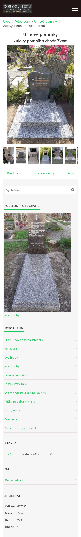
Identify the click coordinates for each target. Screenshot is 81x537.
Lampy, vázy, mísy (15, 384)
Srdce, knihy (12, 410)
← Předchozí (12, 173)
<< (9, 454)
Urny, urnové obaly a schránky (23, 340)
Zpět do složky (44, 173)
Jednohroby (11, 315)
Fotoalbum (22, 21)
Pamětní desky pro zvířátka (21, 428)
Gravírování (11, 419)
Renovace (10, 349)
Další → (72, 173)
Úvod (7, 21)
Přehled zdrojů (13, 480)
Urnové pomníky (46, 21)
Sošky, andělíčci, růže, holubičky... (25, 393)
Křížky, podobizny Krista (19, 402)
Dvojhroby (11, 357)
